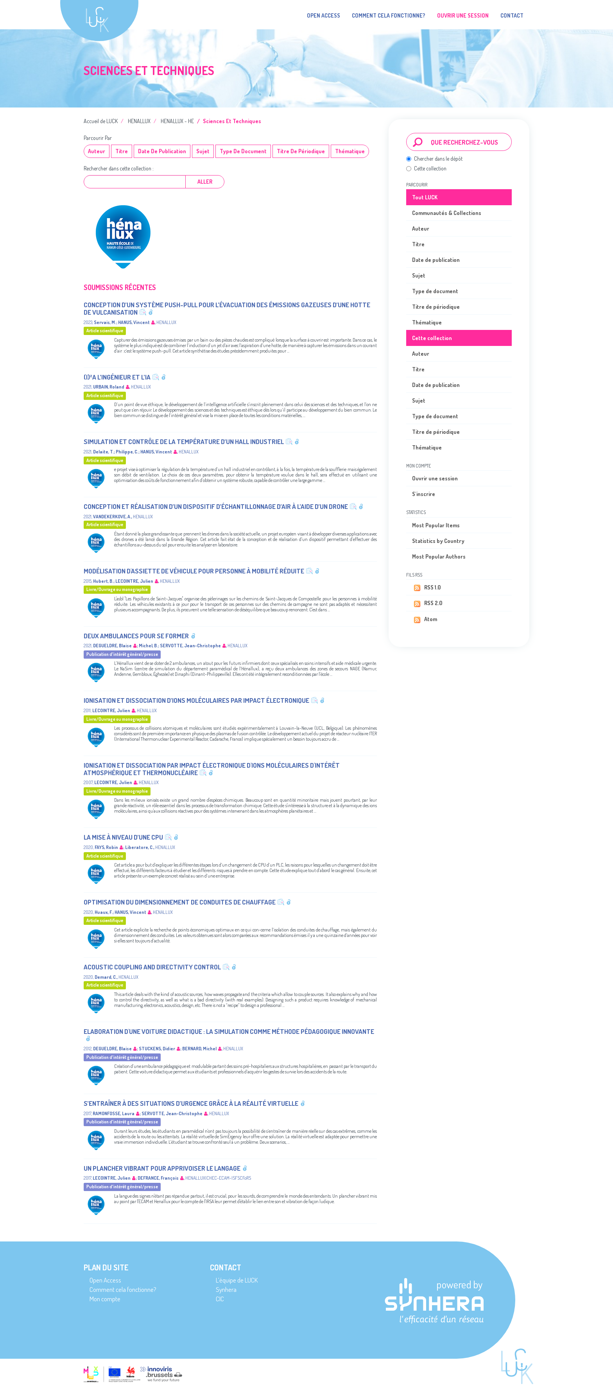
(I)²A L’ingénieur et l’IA (117, 377)
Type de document (243, 151)
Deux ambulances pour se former (136, 636)
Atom (424, 619)
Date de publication (162, 151)
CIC (220, 1299)
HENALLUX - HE (177, 121)
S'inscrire (423, 494)
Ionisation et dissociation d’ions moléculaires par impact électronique (196, 700)
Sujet (203, 151)
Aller (204, 181)
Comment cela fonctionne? (388, 15)
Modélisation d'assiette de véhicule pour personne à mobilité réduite (194, 571)
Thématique (350, 151)
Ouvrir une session (435, 478)
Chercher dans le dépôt (434, 158)
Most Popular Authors (439, 556)
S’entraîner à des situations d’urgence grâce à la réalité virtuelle (191, 1103)
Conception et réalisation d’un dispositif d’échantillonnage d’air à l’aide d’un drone (216, 506)
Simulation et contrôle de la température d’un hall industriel (184, 441)
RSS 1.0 (426, 588)
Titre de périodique (301, 151)
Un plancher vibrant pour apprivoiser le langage (162, 1168)
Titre (121, 151)
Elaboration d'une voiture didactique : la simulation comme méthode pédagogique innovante (229, 1031)
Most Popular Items (436, 525)
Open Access (323, 15)
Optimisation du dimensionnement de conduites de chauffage (180, 902)
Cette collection (426, 168)
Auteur (96, 151)
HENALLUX (139, 121)
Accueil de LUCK (101, 121)
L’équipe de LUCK (237, 1280)
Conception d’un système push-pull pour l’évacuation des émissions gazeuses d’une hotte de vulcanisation (227, 308)
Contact (511, 15)
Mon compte (105, 1299)
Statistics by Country (438, 540)
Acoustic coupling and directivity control (152, 967)
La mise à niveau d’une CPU (123, 837)
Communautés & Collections (446, 213)
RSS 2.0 (427, 603)
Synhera (226, 1289)
